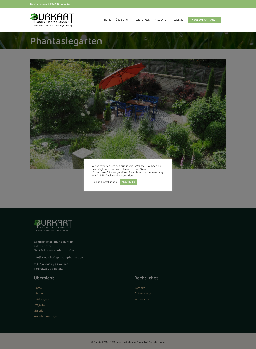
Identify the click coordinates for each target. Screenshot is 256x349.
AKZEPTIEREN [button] (128, 182)
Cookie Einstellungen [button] (104, 182)
